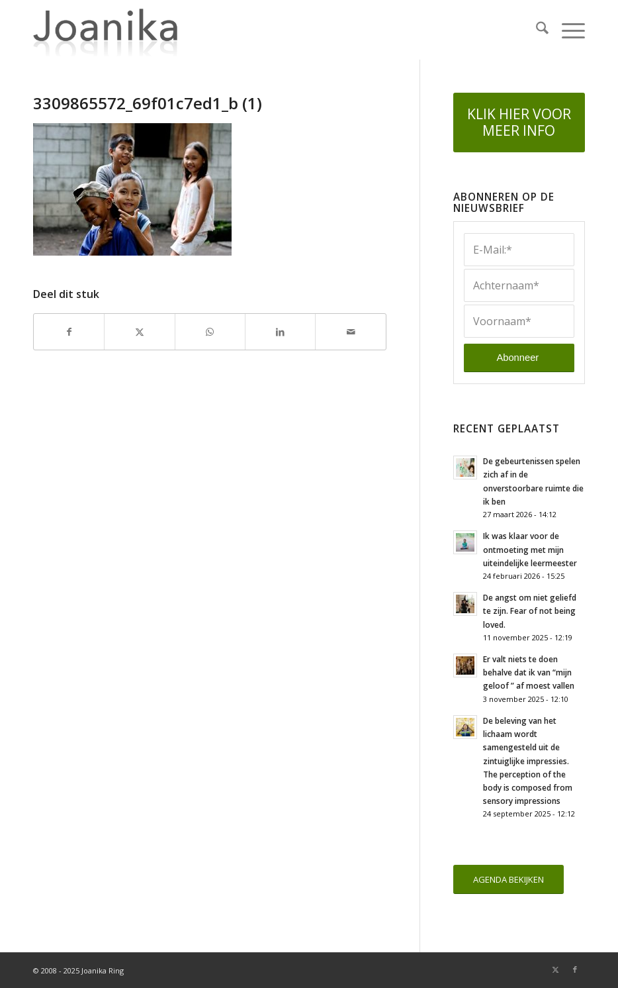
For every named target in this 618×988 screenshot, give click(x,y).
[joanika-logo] (105, 30)
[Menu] (567, 30)
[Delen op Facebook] (69, 332)
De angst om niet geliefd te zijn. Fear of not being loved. (529, 610)
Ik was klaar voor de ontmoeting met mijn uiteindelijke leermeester (530, 549)
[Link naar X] (555, 969)
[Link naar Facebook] (575, 969)
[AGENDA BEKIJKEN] (508, 880)
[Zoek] (536, 30)
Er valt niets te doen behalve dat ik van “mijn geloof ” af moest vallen (528, 672)
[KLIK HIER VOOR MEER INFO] (519, 122)
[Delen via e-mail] (350, 332)
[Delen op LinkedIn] (280, 332)
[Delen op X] (139, 332)
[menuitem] (536, 30)
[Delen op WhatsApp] (210, 332)
